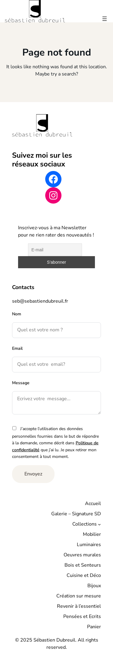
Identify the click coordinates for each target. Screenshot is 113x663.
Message (21, 383)
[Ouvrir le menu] (104, 18)
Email (17, 348)
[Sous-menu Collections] (99, 524)
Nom (16, 314)
